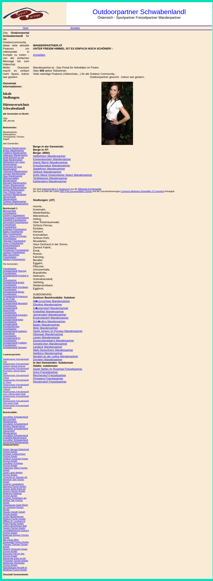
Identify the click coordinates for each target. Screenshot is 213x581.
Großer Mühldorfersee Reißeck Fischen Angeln (14, 517)
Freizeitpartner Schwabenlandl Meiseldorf (15, 302)
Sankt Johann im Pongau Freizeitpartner (15, 237)
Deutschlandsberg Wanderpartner (53, 340)
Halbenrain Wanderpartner (15, 155)
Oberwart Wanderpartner (48, 334)
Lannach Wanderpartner (14, 174)
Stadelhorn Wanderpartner (49, 168)
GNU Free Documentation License (76, 191)
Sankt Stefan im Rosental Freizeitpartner (57, 369)
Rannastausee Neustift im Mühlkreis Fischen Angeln (15, 568)
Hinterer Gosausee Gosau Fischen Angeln (15, 550)
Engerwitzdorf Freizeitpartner (9, 226)
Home (25, 28)
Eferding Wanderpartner (47, 304)
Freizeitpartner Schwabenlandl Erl (11, 337)
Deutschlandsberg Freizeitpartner (11, 246)
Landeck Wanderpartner (47, 346)
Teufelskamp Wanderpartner (50, 178)
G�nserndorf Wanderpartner (50, 308)
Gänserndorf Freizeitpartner (16, 218)
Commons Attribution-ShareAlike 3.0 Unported (142, 191)
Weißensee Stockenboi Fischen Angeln (14, 564)
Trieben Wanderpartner (14, 185)
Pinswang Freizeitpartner (48, 378)
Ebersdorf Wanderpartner (15, 183)
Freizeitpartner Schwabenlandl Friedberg (15, 341)
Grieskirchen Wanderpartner (50, 343)
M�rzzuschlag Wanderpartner (51, 301)
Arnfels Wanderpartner (13, 150)
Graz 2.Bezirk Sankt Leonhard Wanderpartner (14, 193)
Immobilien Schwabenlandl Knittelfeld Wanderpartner (15, 436)
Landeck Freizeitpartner (14, 252)
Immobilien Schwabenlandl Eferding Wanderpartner (15, 425)
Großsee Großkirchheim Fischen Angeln (14, 455)
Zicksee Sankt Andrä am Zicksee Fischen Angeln (14, 490)
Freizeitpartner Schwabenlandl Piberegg (14, 270)
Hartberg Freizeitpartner (14, 259)
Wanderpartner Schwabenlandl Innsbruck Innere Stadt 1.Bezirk (16, 386)
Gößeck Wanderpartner (47, 171)
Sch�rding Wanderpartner (49, 321)
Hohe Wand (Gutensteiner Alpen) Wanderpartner (62, 175)
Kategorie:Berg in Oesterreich (56, 189)
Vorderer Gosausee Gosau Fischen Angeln (15, 460)
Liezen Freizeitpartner (13, 243)
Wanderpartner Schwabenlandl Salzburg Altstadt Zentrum (16, 365)
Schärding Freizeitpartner (15, 229)
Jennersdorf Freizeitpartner (15, 222)
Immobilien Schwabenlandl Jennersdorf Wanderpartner (16, 441)
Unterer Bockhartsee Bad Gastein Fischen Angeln (15, 527)
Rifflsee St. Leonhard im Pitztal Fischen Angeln (14, 522)
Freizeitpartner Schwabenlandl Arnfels (13, 281)
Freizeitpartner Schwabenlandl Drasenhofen (10, 308)
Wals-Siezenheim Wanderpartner (53, 350)
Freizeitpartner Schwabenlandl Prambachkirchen (11, 324)
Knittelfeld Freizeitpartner (14, 220)
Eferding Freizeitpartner (14, 215)
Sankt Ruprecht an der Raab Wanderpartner (13, 158)
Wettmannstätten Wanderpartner (11, 179)
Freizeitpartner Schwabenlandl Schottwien (15, 286)
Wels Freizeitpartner (12, 234)
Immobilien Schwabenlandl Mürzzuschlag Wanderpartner (15, 419)
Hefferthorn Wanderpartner (49, 156)
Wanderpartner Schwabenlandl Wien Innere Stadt (16, 402)
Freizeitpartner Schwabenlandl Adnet (13, 318)
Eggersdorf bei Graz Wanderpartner (12, 168)
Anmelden (75, 28)
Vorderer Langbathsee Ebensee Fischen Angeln (14, 485)
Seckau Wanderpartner (13, 190)
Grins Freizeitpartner (45, 372)
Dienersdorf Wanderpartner (15, 204)
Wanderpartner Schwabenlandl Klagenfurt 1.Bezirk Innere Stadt (16, 370)
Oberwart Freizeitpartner (14, 241)
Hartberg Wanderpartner (48, 353)
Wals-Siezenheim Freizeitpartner (11, 256)
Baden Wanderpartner (46, 324)
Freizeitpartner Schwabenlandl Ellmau (13, 290)
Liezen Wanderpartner (46, 337)
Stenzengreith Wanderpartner (10, 198)
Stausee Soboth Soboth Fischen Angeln (14, 513)
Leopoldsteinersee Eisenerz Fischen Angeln (16, 531)
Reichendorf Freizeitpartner (49, 375)
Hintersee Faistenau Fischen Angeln (12, 494)
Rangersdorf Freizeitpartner (50, 381)
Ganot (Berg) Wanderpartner (50, 162)
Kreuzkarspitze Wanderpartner (51, 165)
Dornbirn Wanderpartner (48, 359)
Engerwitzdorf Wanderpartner (51, 317)
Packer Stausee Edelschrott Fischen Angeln (16, 450)
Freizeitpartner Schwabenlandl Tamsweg (15, 346)
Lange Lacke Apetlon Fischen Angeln (13, 473)
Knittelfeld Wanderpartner (48, 311)
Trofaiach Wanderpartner (14, 201)
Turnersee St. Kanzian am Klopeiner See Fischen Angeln (15, 479)
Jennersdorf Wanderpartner (50, 314)
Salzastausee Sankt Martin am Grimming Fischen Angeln (15, 507)
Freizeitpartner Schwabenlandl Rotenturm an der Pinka (15, 296)
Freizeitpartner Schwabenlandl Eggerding (15, 314)
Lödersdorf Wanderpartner (15, 171)
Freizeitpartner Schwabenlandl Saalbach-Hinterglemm (15, 331)
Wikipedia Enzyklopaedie (89, 189)
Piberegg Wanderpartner (14, 148)
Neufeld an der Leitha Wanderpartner (55, 356)
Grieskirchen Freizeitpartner (16, 250)
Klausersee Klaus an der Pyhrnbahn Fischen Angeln (15, 559)
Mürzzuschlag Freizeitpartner (9, 212)
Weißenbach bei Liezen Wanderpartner (14, 163)
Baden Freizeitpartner (13, 231)
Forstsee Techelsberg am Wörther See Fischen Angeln (15, 500)
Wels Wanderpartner (45, 327)
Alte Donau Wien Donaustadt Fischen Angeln (16, 541)
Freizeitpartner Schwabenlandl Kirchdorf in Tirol (15, 275)
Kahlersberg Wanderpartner (50, 181)
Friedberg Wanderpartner (15, 153)
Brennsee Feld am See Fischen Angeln (13, 555)
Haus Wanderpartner (12, 176)
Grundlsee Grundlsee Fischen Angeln (13, 464)
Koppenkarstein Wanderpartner (52, 159)
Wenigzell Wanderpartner (15, 187)
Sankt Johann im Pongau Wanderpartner (58, 331)
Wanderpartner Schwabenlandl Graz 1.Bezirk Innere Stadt (16, 392)
